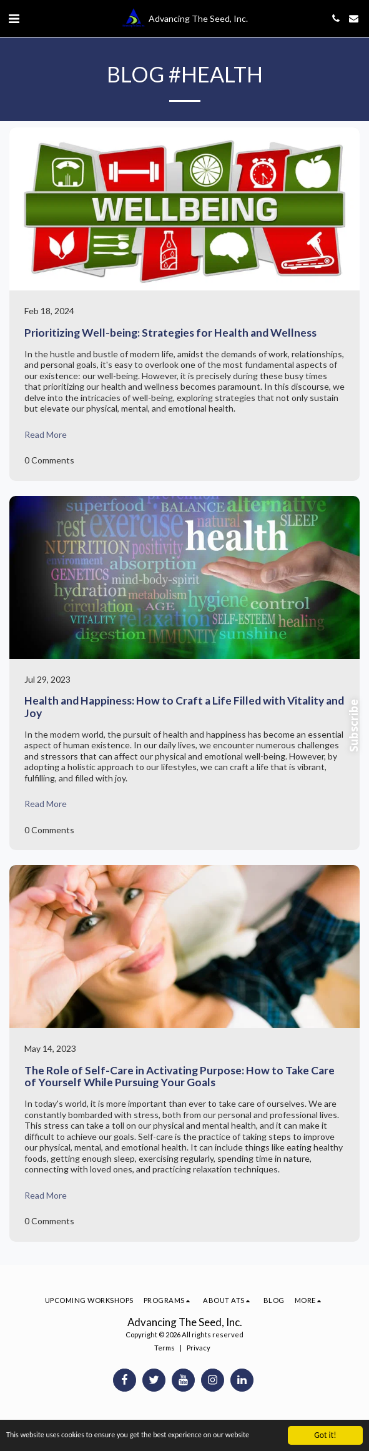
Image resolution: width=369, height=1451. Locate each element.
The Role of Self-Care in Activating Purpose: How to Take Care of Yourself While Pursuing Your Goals (179, 1076)
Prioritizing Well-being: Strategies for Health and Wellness (170, 332)
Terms (164, 1348)
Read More (45, 434)
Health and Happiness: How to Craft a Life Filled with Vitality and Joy (184, 706)
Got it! (325, 1435)
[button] (13, 18)
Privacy (198, 1348)
